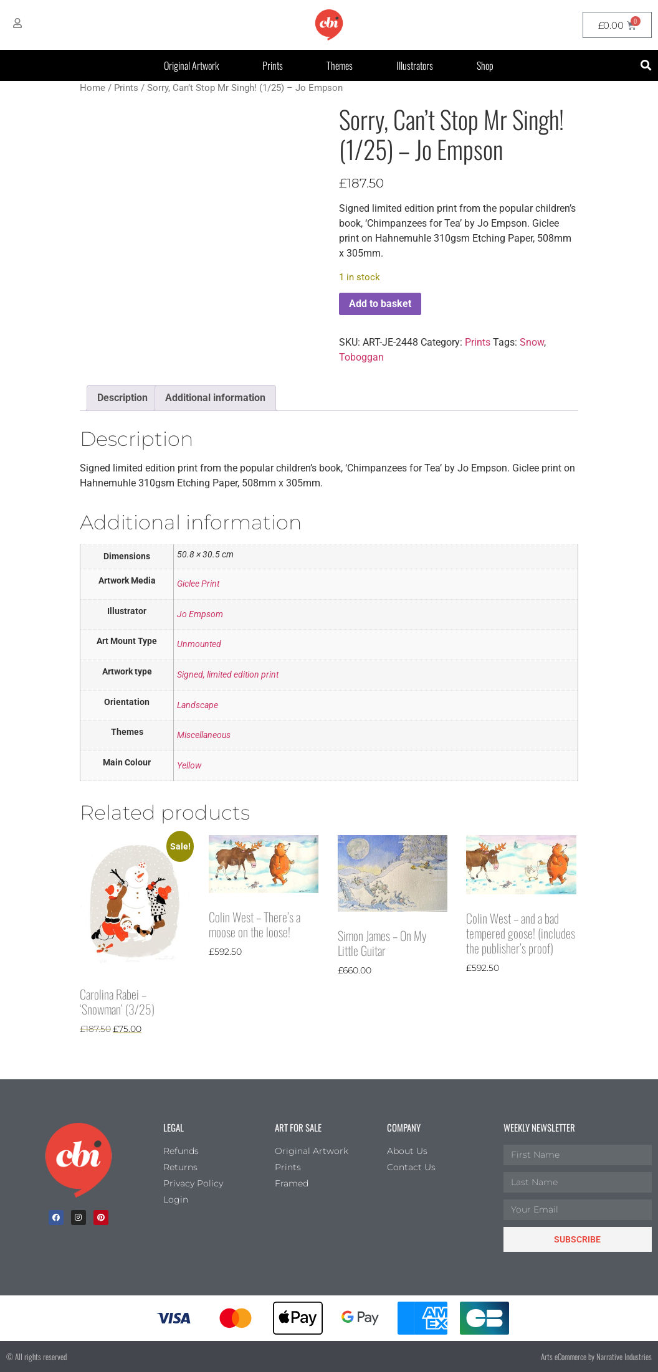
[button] (646, 66)
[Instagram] (78, 1217)
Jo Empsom (200, 614)
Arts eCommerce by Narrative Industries (596, 1356)
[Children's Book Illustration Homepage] (78, 1160)
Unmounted (199, 644)
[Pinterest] (100, 1217)
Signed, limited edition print (228, 674)
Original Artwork (191, 65)
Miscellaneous (204, 735)
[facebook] (56, 1217)
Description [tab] (122, 398)
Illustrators (414, 65)
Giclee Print (198, 584)
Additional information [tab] (215, 398)
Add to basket (380, 304)
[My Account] (17, 23)
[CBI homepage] (329, 24)
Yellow (189, 765)
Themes (340, 65)
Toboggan (361, 357)
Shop (485, 65)
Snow (532, 342)
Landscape (197, 705)
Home (92, 87)
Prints (272, 65)
